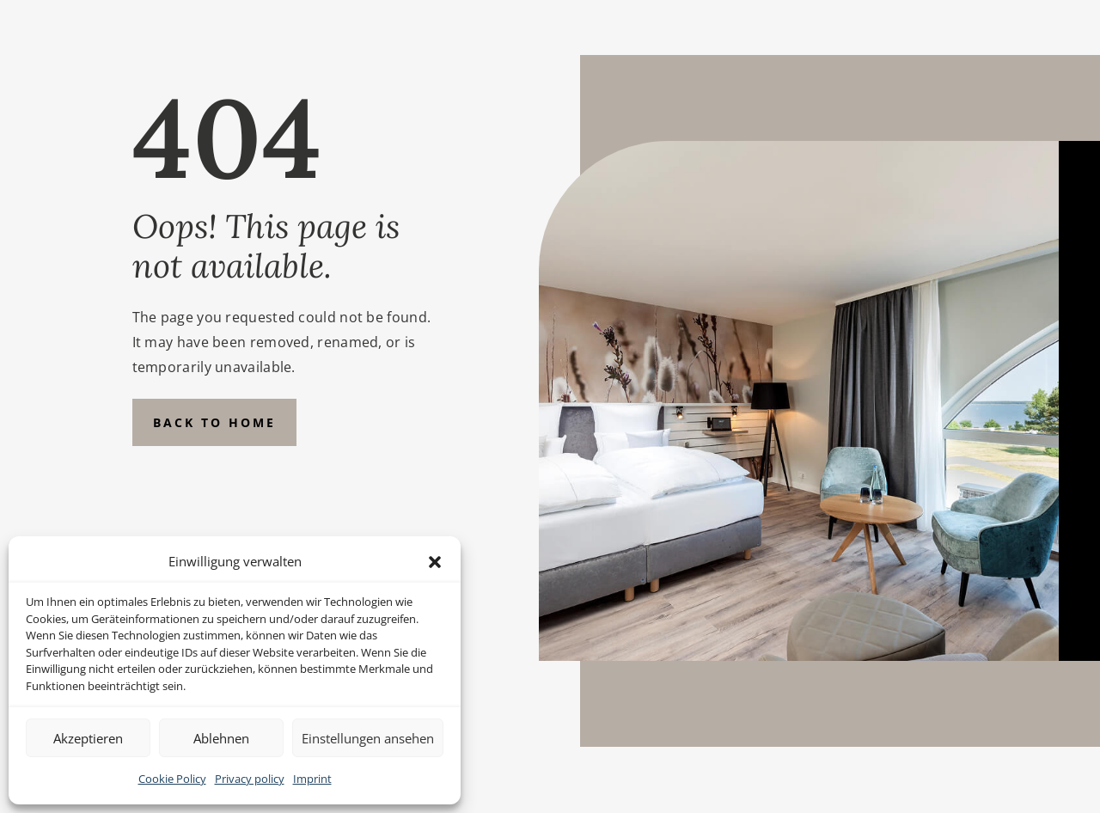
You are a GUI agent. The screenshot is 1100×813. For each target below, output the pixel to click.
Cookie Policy (172, 778)
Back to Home (214, 422)
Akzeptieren (88, 738)
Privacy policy (249, 778)
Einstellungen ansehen (368, 738)
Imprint (312, 778)
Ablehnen (221, 738)
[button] (434, 562)
